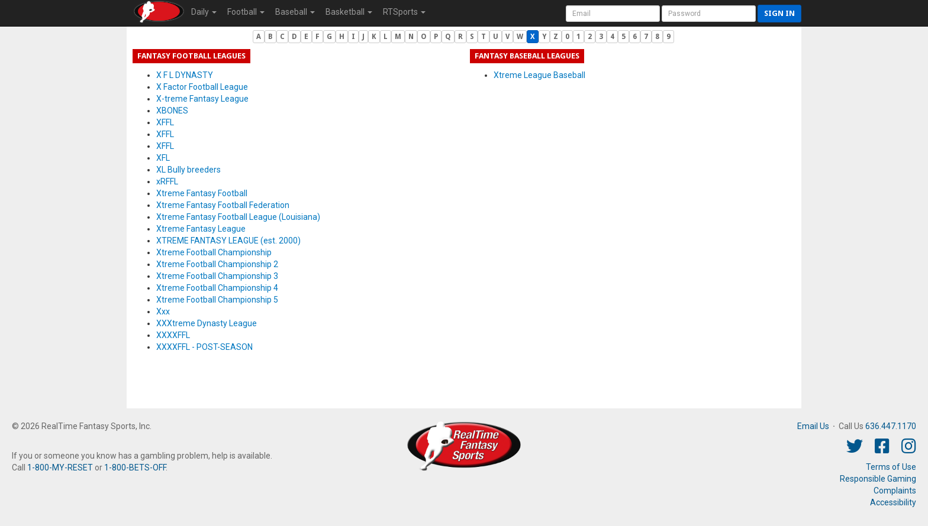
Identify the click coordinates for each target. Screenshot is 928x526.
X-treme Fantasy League (202, 98)
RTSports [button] (404, 12)
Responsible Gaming (878, 478)
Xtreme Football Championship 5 (217, 299)
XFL (163, 158)
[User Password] (709, 13)
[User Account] (613, 13)
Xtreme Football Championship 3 (217, 276)
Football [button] (246, 12)
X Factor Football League (202, 87)
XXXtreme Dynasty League (206, 323)
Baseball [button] (295, 12)
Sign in (779, 13)
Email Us (813, 426)
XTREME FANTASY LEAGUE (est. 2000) (228, 240)
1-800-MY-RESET (60, 467)
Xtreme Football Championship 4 (217, 288)
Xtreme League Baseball (539, 75)
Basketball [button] (349, 12)
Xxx (163, 311)
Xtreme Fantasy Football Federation (222, 205)
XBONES (172, 110)
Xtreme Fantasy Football (201, 193)
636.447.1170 (890, 426)
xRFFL (167, 181)
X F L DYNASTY (184, 75)
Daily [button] (204, 12)
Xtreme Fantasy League (201, 228)
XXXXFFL (173, 335)
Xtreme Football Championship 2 (217, 264)
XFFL (165, 122)
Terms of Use (891, 467)
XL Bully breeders (188, 169)
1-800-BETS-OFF (135, 467)
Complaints (895, 490)
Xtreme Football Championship (214, 252)
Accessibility (893, 502)
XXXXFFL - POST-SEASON (204, 347)
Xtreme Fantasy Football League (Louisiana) (238, 217)
